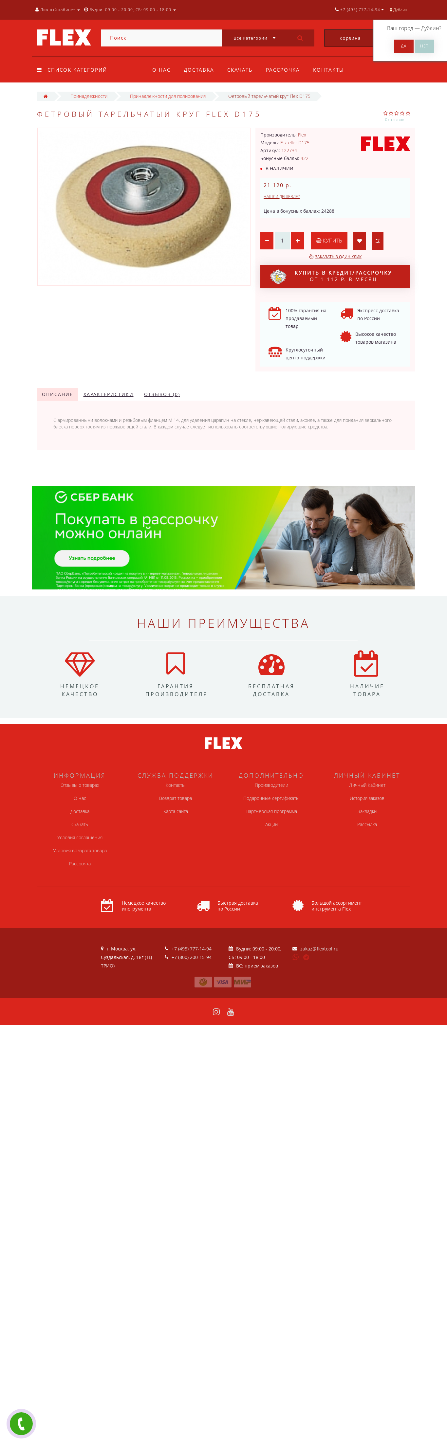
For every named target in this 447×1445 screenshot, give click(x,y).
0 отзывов (394, 119)
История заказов (367, 798)
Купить (329, 240)
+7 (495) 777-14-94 (192, 949)
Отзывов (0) (162, 394)
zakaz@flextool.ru (319, 949)
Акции (271, 824)
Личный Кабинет (367, 785)
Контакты (332, 69)
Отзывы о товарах (80, 785)
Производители (271, 785)
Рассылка (367, 824)
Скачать (242, 69)
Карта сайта (175, 811)
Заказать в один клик (338, 257)
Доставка (200, 69)
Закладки (367, 811)
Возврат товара (175, 798)
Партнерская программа (271, 811)
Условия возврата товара (80, 850)
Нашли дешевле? (282, 196)
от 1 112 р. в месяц (331, 276)
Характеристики (109, 394)
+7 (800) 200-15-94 (192, 957)
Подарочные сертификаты (271, 798)
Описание (57, 394)
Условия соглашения (79, 837)
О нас (161, 69)
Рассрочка (286, 69)
